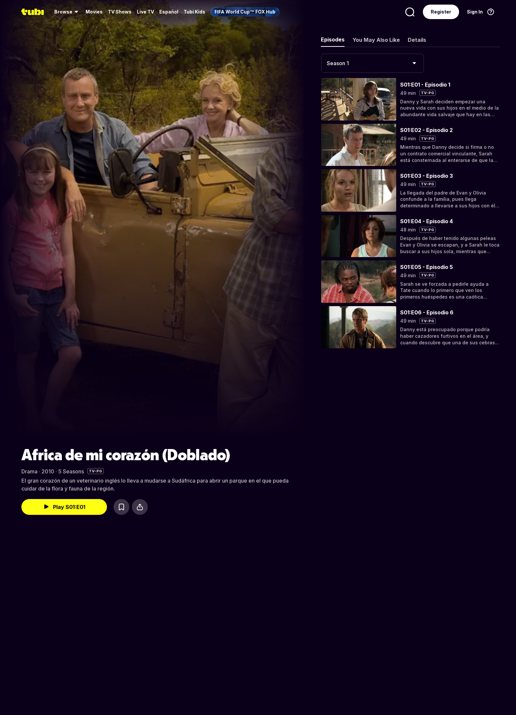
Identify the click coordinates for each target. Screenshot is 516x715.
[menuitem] (67, 12)
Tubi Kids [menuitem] (194, 11)
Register (441, 11)
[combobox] (373, 63)
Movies (94, 11)
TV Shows (120, 11)
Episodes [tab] (333, 39)
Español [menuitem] (168, 11)
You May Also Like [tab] (376, 40)
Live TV (145, 11)
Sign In (475, 11)
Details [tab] (417, 40)
